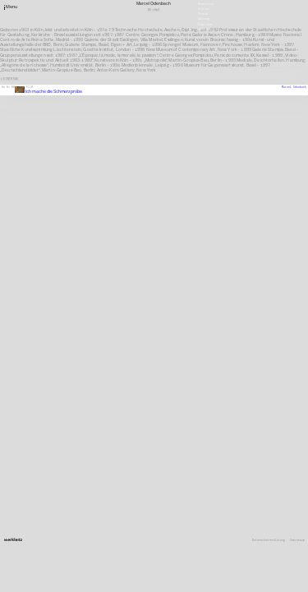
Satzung (203, 19)
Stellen (203, 9)
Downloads (205, 23)
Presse (203, 14)
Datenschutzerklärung (268, 540)
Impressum (297, 540)
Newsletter (206, 3)
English (203, 28)
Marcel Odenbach (294, 87)
